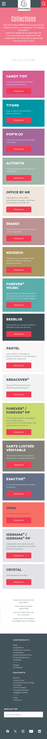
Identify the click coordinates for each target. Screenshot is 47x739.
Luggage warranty (20, 692)
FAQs (15, 698)
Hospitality (17, 660)
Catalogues (17, 667)
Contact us (17, 700)
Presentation (18, 652)
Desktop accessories (21, 650)
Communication (19, 687)
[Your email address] (23, 714)
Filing (15, 645)
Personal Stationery (21, 657)
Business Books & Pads (22, 655)
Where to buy (18, 680)
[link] (4, 4)
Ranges (16, 665)
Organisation (18, 648)
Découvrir (19, 91)
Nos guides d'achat (21, 690)
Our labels (17, 685)
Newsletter (10, 709)
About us (16, 678)
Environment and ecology (23, 683)
